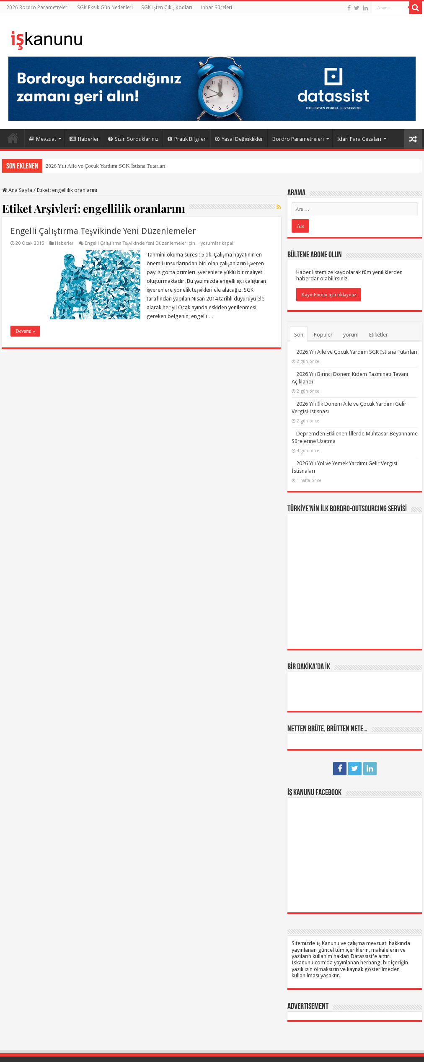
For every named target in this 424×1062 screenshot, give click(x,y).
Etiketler (378, 335)
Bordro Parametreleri (298, 139)
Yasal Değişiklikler (239, 139)
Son (298, 335)
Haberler (84, 139)
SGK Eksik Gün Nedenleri (105, 7)
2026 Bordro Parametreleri (37, 7)
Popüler (323, 335)
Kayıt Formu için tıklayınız (328, 295)
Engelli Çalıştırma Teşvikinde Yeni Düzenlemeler (103, 231)
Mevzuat (42, 139)
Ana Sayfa (13, 138)
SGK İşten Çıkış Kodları (166, 7)
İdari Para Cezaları (359, 139)
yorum (351, 335)
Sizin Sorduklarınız (133, 139)
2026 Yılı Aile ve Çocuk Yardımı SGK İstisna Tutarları (105, 166)
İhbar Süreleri (216, 7)
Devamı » (25, 331)
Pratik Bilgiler (187, 139)
